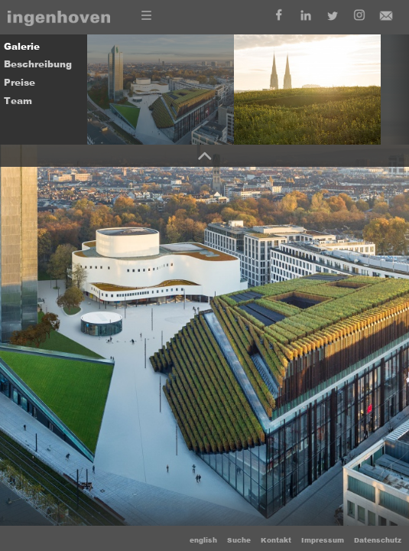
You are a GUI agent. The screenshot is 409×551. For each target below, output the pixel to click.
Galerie (22, 47)
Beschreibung (38, 64)
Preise (19, 83)
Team (18, 101)
